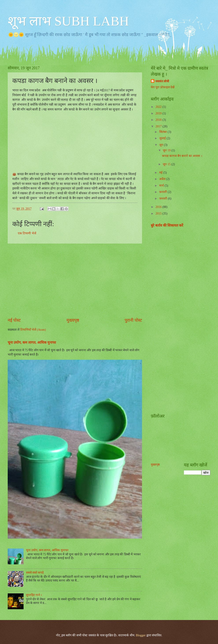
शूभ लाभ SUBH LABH (68, 21)
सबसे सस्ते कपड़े (35, 572)
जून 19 (167, 150)
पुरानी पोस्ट (133, 320)
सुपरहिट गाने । (34, 595)
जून (161, 145)
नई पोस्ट (14, 320)
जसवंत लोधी (162, 81)
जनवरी (163, 198)
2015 (158, 213)
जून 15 (167, 164)
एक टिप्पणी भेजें (27, 233)
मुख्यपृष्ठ (73, 320)
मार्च (161, 185)
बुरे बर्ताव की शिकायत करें (167, 225)
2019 (158, 113)
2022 (158, 106)
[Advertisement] (44, 276)
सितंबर (163, 132)
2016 (158, 207)
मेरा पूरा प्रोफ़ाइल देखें (162, 87)
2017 (158, 126)
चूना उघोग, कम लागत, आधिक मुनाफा (47, 550)
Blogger (141, 635)
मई (161, 172)
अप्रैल (162, 179)
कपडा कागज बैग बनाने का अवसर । (182, 156)
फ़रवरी (163, 192)
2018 (158, 119)
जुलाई (162, 138)
